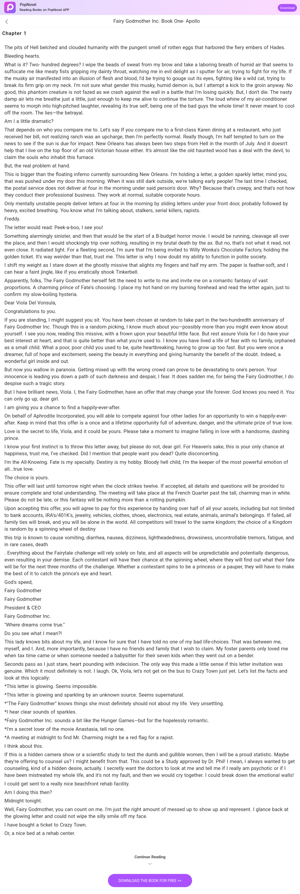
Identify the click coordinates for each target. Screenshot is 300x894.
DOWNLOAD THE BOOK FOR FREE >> (150, 880)
